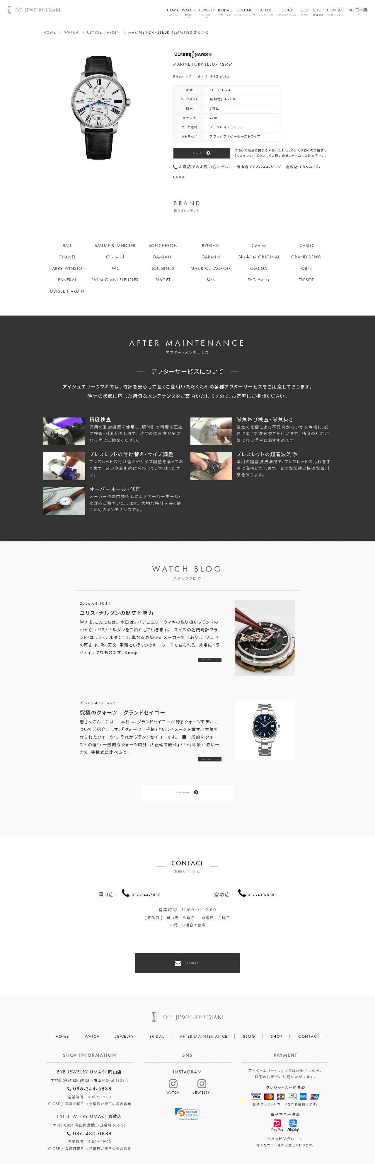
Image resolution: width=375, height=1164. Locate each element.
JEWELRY (207, 12)
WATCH (189, 12)
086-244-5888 (146, 878)
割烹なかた (246, 1142)
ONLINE (244, 12)
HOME (173, 12)
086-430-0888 (262, 878)
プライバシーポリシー (162, 1142)
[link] (188, 1090)
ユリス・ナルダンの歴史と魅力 (117, 613)
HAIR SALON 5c (209, 1142)
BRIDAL (224, 12)
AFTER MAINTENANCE (204, 1012)
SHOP (318, 12)
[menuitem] (358, 6)
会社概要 (121, 1142)
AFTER (265, 12)
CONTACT (336, 12)
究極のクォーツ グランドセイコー (123, 712)
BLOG (304, 12)
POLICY (286, 12)
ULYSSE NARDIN (103, 32)
